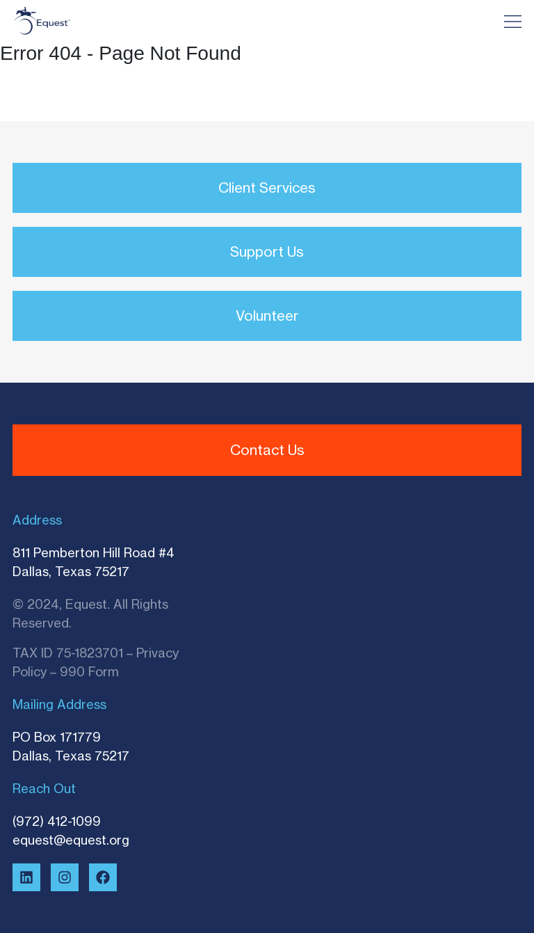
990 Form (89, 671)
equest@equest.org (71, 839)
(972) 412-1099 (57, 821)
